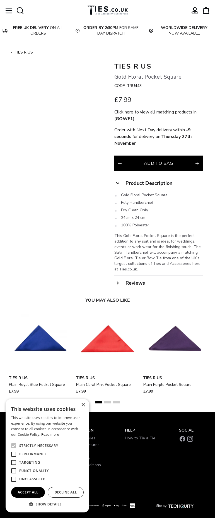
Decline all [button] (66, 492)
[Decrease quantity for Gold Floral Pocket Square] (119, 163)
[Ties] (108, 10)
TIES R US (24, 52)
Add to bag (158, 163)
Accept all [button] (28, 492)
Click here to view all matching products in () (155, 115)
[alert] (47, 455)
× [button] (83, 405)
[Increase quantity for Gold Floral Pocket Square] (197, 163)
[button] (47, 504)
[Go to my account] (195, 10)
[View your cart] (206, 10)
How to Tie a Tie (140, 438)
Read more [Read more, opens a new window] (50, 434)
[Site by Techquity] (181, 505)
